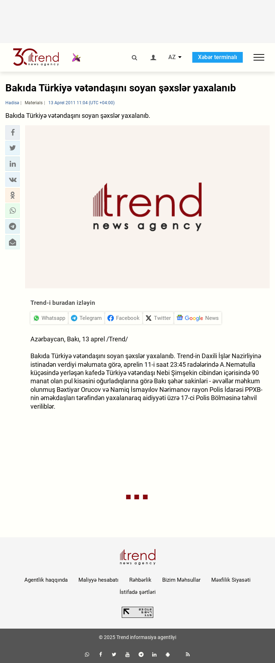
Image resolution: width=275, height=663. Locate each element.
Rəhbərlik (140, 580)
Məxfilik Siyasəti (231, 580)
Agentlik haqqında (46, 580)
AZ (172, 57)
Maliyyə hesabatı (98, 580)
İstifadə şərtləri (138, 592)
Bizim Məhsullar (181, 580)
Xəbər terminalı (217, 57)
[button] (13, 132)
